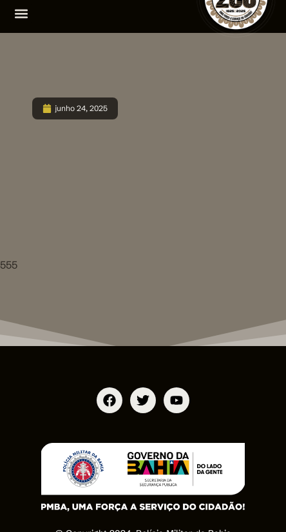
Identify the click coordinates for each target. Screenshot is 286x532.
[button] (21, 13)
